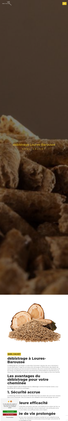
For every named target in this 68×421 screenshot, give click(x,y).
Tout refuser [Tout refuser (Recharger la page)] (10, 414)
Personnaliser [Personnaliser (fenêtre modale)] (9, 417)
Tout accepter (10, 411)
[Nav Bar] (64, 3)
